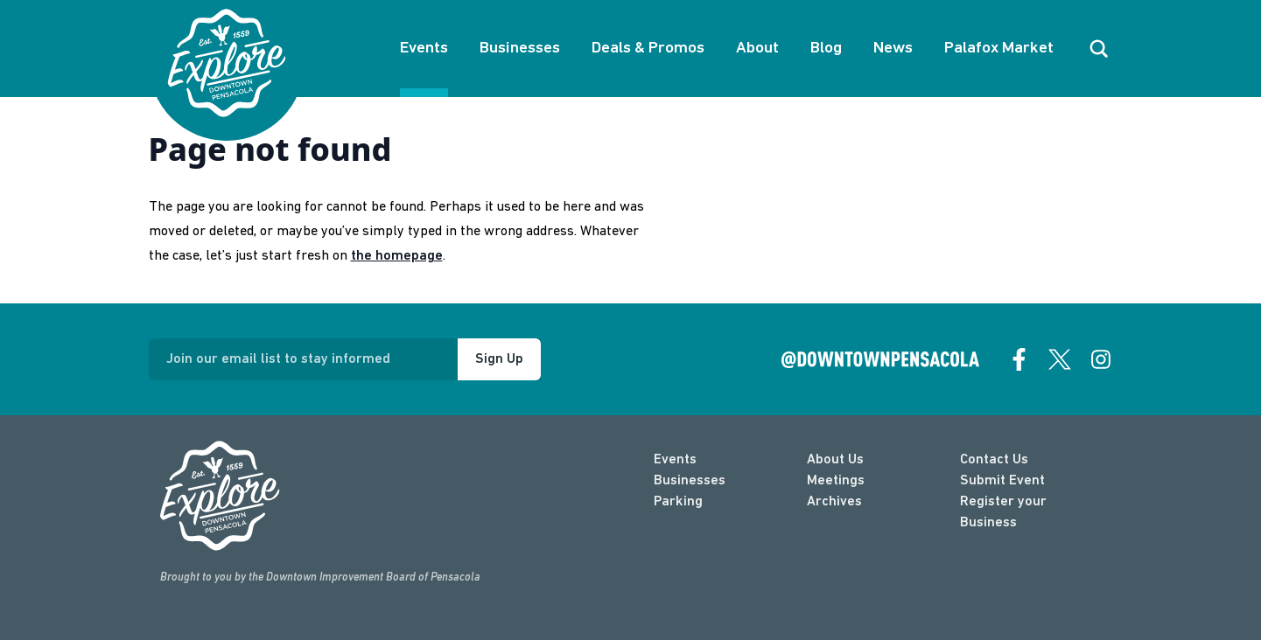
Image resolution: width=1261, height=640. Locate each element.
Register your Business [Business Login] (1003, 512)
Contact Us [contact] (994, 460)
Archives (834, 502)
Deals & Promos (648, 48)
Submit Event (1002, 481)
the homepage (397, 256)
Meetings (836, 481)
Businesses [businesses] (689, 481)
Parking (678, 502)
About (757, 48)
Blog (826, 48)
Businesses (520, 48)
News (893, 48)
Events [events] (675, 460)
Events (424, 48)
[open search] (1099, 48)
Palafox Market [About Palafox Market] (999, 48)
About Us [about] (835, 460)
